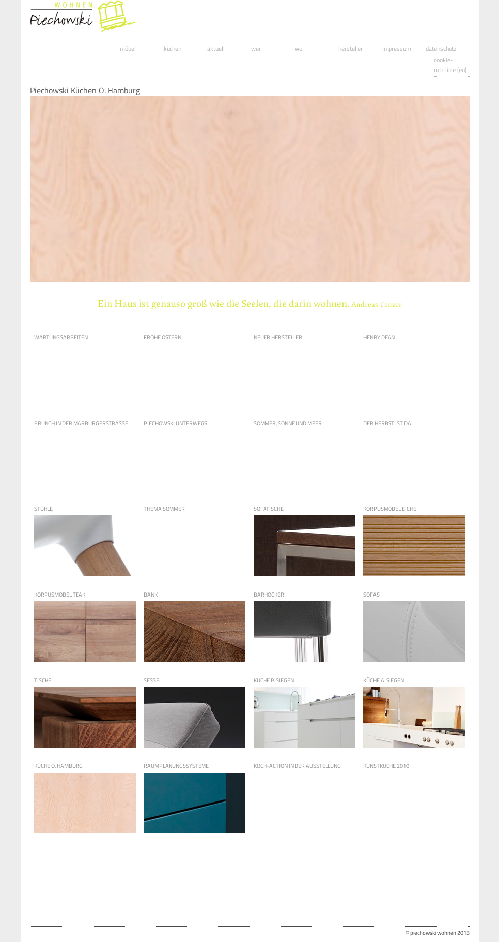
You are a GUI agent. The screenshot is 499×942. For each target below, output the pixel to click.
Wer (256, 48)
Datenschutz (441, 48)
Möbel (128, 48)
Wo (298, 48)
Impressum (396, 48)
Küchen (172, 48)
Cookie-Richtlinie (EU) (450, 65)
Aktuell (216, 48)
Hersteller (350, 48)
